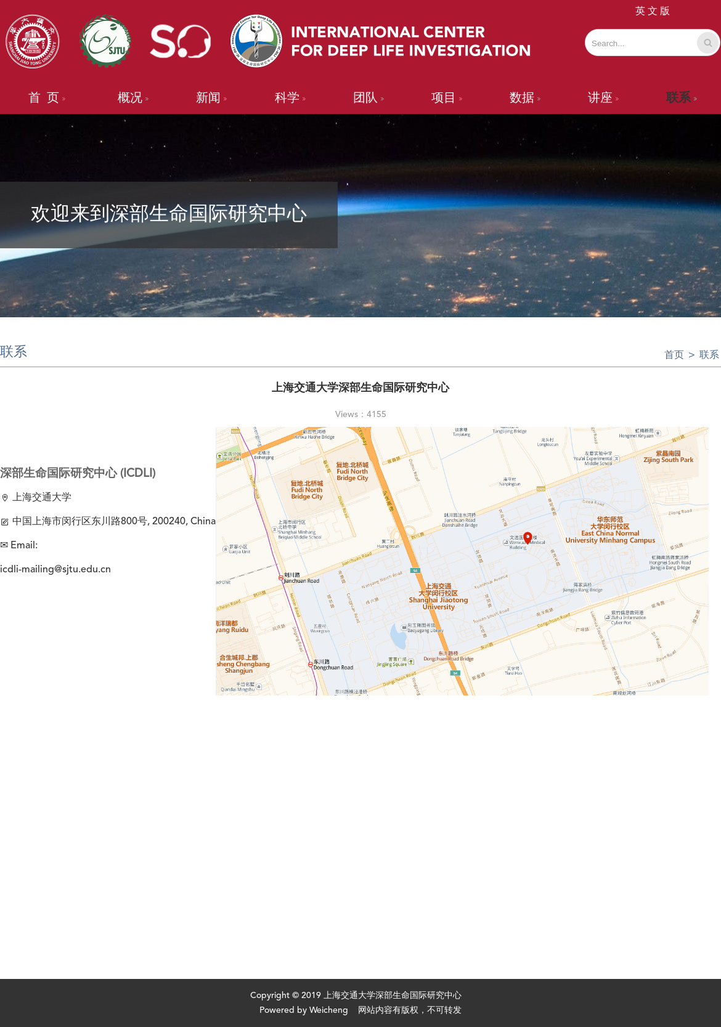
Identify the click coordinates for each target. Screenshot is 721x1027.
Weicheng (328, 1010)
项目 (446, 98)
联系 (681, 98)
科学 (290, 98)
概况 (133, 98)
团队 (368, 98)
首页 (674, 355)
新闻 (211, 98)
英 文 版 (652, 12)
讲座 (603, 98)
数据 (525, 98)
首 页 (46, 98)
